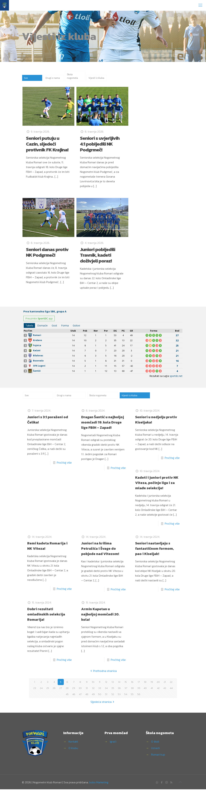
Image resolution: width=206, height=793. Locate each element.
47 (80, 698)
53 (119, 698)
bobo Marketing (98, 786)
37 (125, 692)
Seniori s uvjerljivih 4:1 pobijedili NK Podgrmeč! (100, 146)
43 (164, 692)
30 (80, 692)
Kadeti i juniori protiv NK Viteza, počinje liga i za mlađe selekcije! (156, 486)
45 (67, 698)
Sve (26, 80)
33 (99, 692)
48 (86, 698)
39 (138, 692)
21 (165, 685)
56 (138, 698)
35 (112, 692)
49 (93, 698)
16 (132, 685)
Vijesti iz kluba (93, 77)
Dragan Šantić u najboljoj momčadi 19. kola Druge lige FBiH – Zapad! (102, 426)
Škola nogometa (73, 77)
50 (99, 698)
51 (106, 698)
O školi (155, 745)
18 (145, 685)
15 (126, 685)
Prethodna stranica (103, 674)
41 (151, 692)
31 (87, 692)
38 (132, 692)
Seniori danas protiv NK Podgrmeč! (47, 254)
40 (145, 692)
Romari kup (158, 758)
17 (138, 685)
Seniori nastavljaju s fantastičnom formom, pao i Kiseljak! (154, 552)
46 (73, 698)
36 (119, 692)
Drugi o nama (54, 80)
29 (73, 692)
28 (67, 692)
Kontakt (73, 745)
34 (106, 692)
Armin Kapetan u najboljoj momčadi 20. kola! (100, 618)
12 (106, 685)
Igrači (113, 745)
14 (119, 685)
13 (113, 685)
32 (93, 692)
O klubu (73, 752)
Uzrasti (155, 752)
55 (132, 698)
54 (125, 698)
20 (158, 685)
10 (93, 685)
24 (41, 692)
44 (171, 692)
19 (151, 685)
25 (47, 692)
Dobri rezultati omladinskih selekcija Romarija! (46, 618)
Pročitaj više (64, 466)
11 (100, 685)
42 (158, 692)
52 (112, 698)
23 (34, 692)
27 (60, 692)
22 (171, 685)
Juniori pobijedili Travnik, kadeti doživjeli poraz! (97, 257)
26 (54, 692)
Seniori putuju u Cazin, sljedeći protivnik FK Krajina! (47, 146)
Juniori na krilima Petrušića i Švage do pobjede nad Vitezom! (100, 552)
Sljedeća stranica (103, 705)
